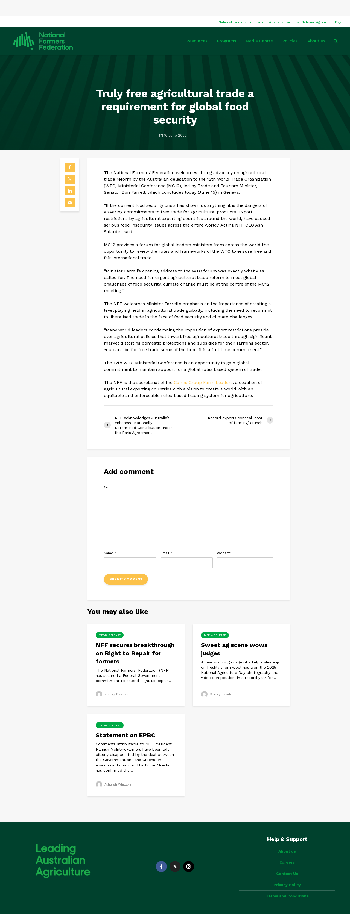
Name (110, 536)
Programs (226, 24)
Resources (197, 24)
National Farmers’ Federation (242, 6)
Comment (112, 470)
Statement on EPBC (126, 718)
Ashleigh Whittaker (115, 768)
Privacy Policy (287, 859)
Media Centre (259, 24)
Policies (290, 24)
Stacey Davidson (114, 678)
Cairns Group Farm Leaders (203, 366)
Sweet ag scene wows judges (234, 632)
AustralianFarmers (284, 6)
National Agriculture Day (321, 6)
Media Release (110, 618)
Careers (287, 836)
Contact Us (287, 848)
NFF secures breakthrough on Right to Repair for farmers (135, 636)
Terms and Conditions (287, 870)
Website (224, 536)
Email (166, 536)
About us (316, 24)
